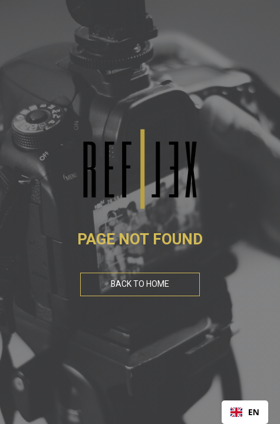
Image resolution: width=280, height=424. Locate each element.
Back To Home (140, 284)
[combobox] (245, 412)
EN (244, 412)
